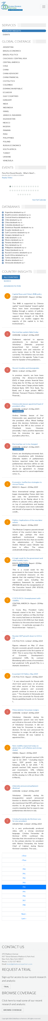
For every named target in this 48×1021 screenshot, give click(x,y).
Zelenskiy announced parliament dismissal (25, 787)
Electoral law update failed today (25, 332)
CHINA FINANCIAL (11, 77)
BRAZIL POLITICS (10, 55)
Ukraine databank (12, 260)
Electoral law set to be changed (25, 444)
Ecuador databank (12, 230)
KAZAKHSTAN (9, 119)
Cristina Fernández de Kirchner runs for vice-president (26, 820)
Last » (24, 918)
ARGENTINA (8, 47)
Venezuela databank (13, 263)
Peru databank (11, 245)
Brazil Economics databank (15, 215)
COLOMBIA (8, 85)
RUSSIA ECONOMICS (12, 145)
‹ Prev (24, 860)
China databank (11, 222)
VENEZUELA (8, 160)
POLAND (6, 142)
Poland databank (12, 250)
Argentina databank (13, 212)
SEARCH (7, 281)
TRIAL (6, 987)
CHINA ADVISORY (10, 73)
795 (23, 891)
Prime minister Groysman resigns (25, 710)
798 (23, 905)
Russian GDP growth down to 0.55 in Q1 (27, 637)
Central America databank (15, 217)
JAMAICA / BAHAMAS (12, 115)
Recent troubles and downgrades (25, 368)
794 (23, 887)
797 (23, 900)
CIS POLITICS (9, 81)
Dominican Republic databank (17, 227)
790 (23, 869)
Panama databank (12, 242)
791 (23, 874)
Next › (24, 914)
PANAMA (7, 130)
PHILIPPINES (8, 138)
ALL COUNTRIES (11, 277)
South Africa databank (14, 255)
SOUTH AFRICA (9, 149)
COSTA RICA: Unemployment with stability (26, 599)
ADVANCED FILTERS (12, 286)
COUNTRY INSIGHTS (12, 31)
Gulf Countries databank (15, 232)
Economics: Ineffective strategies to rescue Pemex (27, 483)
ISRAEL (6, 111)
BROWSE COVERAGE (13, 1010)
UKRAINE (7, 157)
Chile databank (11, 220)
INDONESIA (8, 107)
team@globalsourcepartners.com (19, 964)
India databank (11, 237)
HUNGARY (7, 100)
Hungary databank (12, 235)
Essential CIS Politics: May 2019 (25, 674)
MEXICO (6, 123)
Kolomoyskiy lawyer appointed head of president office (27, 405)
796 (23, 896)
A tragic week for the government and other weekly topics (27, 559)
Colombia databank (13, 225)
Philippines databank (13, 247)
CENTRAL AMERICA (11, 62)
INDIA (5, 104)
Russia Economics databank (16, 252)
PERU (5, 134)
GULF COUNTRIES (10, 96)
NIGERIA (6, 126)
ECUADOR (7, 92)
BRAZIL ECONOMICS (12, 51)
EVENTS (6, 34)
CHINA (6, 70)
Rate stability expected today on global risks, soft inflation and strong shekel (26, 748)
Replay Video (7, 177)
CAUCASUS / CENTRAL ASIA (15, 58)
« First (24, 856)
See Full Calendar (39, 200)
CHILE (5, 66)
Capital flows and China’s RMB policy (27, 294)
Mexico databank (12, 240)
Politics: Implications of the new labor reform (27, 521)
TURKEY (6, 153)
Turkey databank (12, 258)
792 (23, 878)
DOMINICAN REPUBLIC (13, 88)
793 (23, 883)
